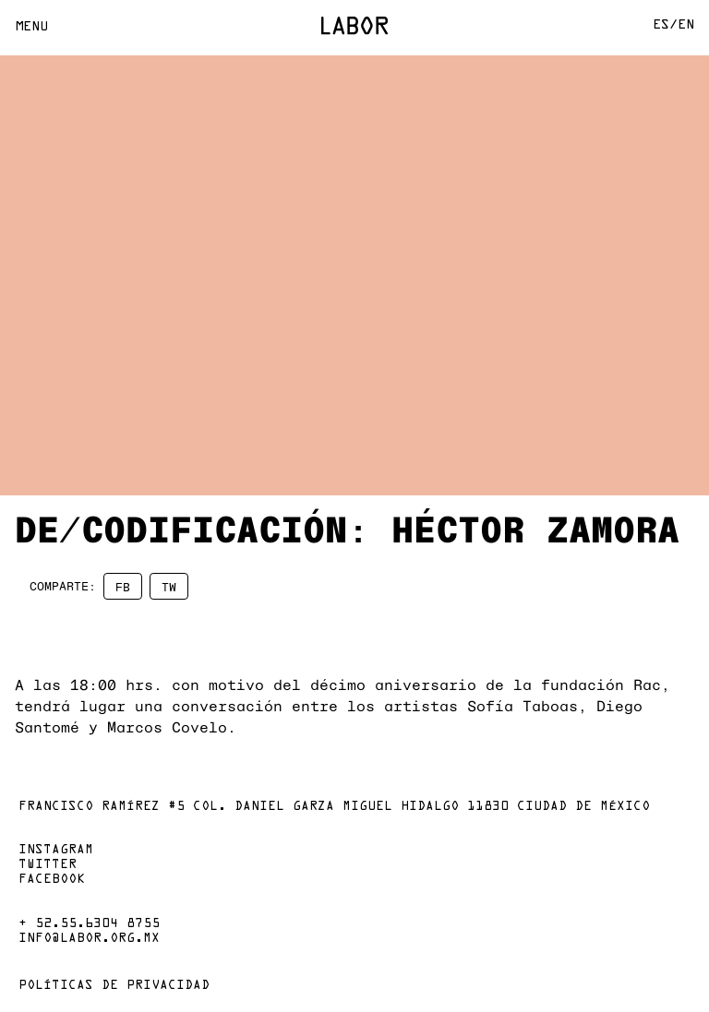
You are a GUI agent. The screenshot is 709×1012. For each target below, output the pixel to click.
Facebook (51, 880)
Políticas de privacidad (114, 986)
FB (122, 586)
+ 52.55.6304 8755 (89, 924)
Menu (31, 27)
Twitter (47, 865)
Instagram (55, 850)
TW (169, 586)
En (686, 25)
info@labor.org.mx (89, 939)
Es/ (665, 25)
